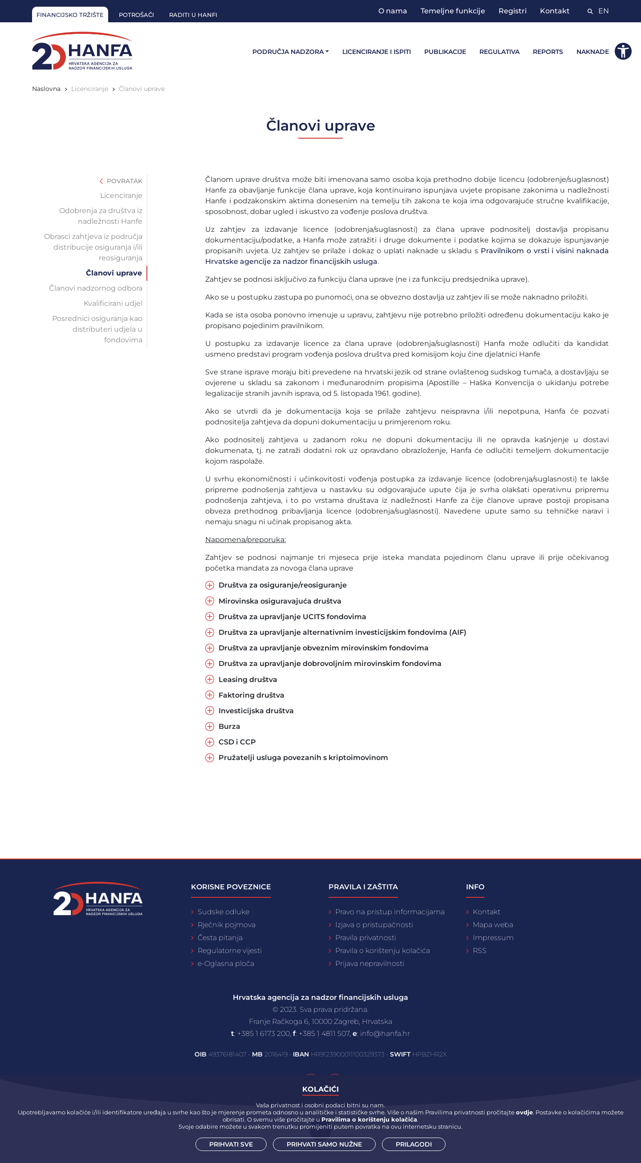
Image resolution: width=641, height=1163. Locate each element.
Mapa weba (493, 925)
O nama (392, 11)
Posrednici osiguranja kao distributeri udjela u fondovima (97, 329)
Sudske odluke (223, 912)
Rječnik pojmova (227, 925)
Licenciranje (89, 89)
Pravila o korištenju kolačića (382, 950)
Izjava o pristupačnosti (374, 925)
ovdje (524, 1112)
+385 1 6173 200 (263, 1033)
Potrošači (136, 14)
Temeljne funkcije (453, 11)
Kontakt (555, 11)
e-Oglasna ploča (226, 963)
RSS (480, 950)
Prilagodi (414, 1144)
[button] (623, 51)
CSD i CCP (237, 742)
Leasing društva (248, 679)
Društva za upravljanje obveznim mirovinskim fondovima (324, 648)
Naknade (592, 52)
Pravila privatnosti (365, 937)
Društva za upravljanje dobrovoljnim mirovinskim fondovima (330, 663)
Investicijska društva (256, 711)
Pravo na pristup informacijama (390, 912)
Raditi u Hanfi (193, 14)
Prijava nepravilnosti (369, 963)
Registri (513, 11)
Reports (548, 52)
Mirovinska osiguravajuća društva (280, 601)
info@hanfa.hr (385, 1033)
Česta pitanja (220, 937)
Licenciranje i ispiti (376, 52)
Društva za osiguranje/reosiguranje (283, 585)
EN (603, 11)
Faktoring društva (251, 695)
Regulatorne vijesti (230, 950)
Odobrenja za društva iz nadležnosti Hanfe (100, 216)
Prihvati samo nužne (324, 1144)
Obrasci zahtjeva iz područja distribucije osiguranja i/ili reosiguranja (93, 247)
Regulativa (499, 52)
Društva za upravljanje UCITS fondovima (292, 616)
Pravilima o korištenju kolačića (369, 1119)
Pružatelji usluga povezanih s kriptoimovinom (303, 757)
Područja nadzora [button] (288, 52)
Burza (229, 726)
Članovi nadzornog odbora (95, 288)
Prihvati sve (231, 1144)
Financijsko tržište (70, 14)
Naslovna (46, 89)
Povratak (121, 181)
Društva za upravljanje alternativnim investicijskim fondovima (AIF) (343, 632)
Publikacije (445, 52)
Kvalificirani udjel (113, 303)
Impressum (493, 937)
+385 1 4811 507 (324, 1033)
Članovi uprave (142, 89)
